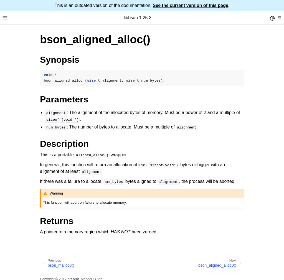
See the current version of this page (190, 5)
